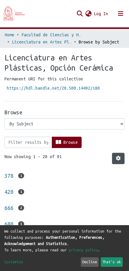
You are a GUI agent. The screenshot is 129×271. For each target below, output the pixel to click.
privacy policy (83, 250)
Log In (101, 13)
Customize (13, 262)
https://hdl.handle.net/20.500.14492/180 (53, 88)
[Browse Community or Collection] (64, 124)
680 (8, 224)
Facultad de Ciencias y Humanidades (51, 34)
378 (8, 176)
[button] (88, 13)
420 (8, 192)
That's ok (111, 262)
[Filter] (28, 142)
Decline (89, 262)
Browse (67, 142)
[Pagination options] (118, 158)
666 (8, 208)
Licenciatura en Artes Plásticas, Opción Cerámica (42, 42)
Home (9, 34)
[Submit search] (79, 13)
